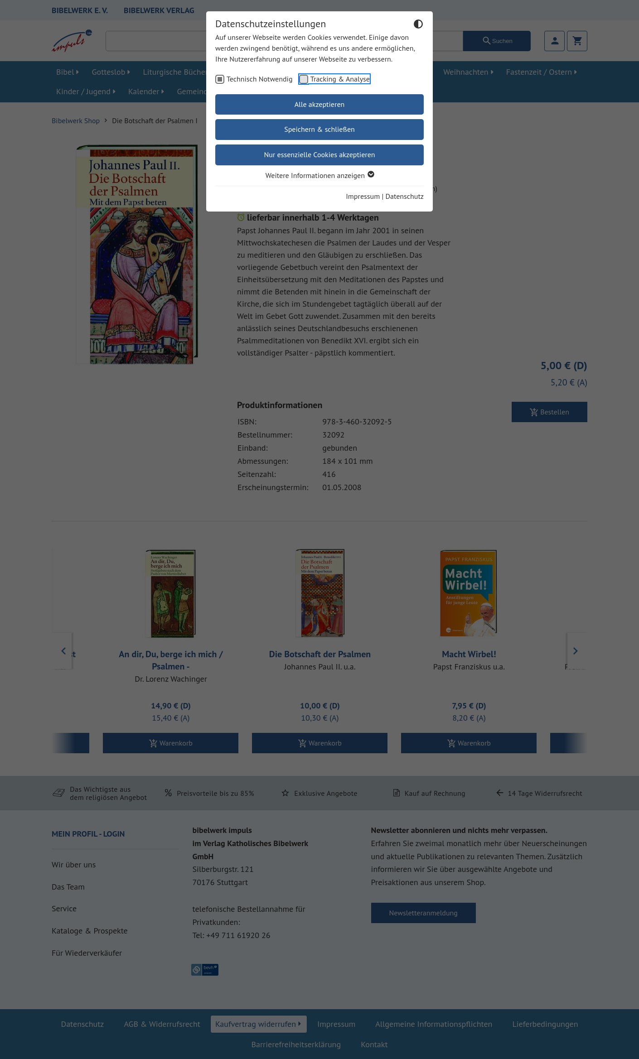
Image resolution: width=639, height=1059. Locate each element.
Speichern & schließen (319, 129)
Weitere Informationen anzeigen (319, 175)
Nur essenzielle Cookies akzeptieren (319, 154)
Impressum (363, 196)
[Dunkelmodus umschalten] (418, 25)
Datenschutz (405, 196)
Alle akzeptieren (320, 104)
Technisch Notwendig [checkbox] (260, 78)
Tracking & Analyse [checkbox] (340, 78)
